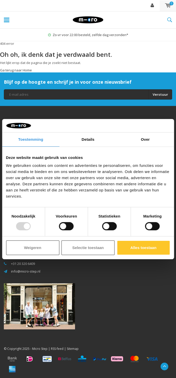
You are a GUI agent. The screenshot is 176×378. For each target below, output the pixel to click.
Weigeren (32, 247)
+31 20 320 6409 (23, 263)
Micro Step (40, 349)
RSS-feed (57, 349)
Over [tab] (145, 139)
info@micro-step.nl (25, 271)
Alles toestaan (143, 247)
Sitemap (73, 349)
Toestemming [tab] (30, 139)
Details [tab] (88, 139)
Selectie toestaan (88, 247)
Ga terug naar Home (16, 70)
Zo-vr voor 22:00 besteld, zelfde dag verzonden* (88, 35)
